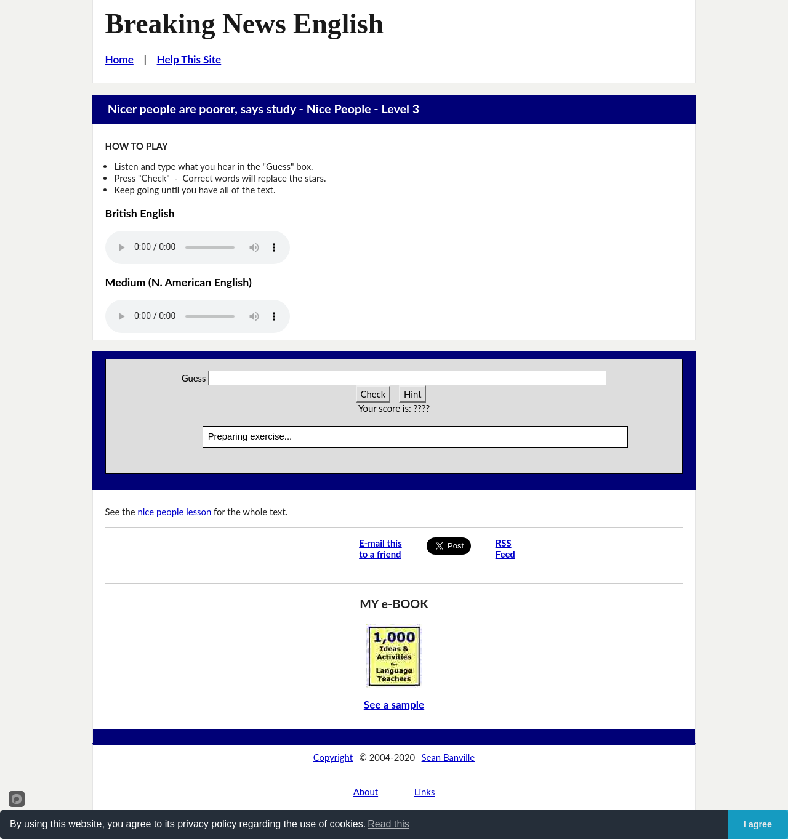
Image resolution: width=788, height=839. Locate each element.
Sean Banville (448, 757)
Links (424, 791)
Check (373, 393)
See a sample (394, 704)
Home (119, 59)
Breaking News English (244, 23)
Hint (412, 393)
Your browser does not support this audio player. (197, 247)
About (365, 791)
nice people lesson (174, 511)
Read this (388, 824)
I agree (758, 824)
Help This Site (189, 59)
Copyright (333, 757)
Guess (194, 377)
